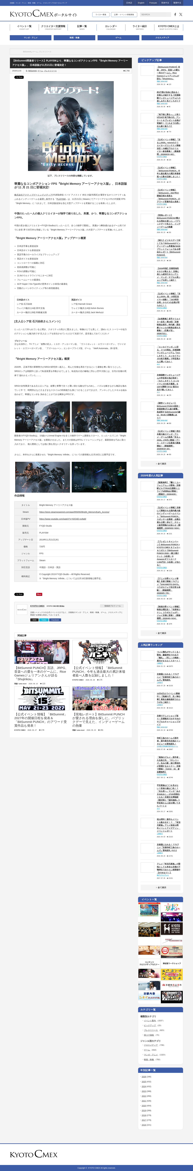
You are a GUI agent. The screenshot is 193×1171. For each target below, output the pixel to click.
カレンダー (111, 27)
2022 (144, 1096)
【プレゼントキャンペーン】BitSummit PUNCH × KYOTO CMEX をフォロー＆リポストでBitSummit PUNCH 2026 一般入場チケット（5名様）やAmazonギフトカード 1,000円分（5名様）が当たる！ (168, 553)
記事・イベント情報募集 (124, 15)
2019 (144, 1110)
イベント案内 (150, 1020)
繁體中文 (177, 3)
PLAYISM (61, 199)
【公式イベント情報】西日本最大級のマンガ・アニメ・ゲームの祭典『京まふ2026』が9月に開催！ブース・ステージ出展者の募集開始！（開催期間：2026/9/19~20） (168, 440)
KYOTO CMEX (37, 606)
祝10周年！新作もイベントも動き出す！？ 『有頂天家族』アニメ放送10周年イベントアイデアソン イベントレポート (168, 825)
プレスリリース (45, 52)
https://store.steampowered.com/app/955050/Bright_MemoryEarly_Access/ (74, 512)
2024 (144, 1086)
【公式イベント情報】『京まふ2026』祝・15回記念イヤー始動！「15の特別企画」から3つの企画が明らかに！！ (168, 300)
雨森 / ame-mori (162, 81)
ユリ (158, 364)
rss (173, 1154)
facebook (181, 1154)
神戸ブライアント (163, 875)
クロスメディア (162, 38)
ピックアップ (150, 1025)
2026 (144, 1077)
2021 (144, 1101)
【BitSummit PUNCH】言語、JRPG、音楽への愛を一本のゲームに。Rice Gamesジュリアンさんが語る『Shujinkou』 (168, 73)
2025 (144, 1082)
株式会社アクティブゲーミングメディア (33, 195)
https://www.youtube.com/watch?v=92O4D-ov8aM (62, 519)
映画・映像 (74, 38)
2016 (144, 1125)
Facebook (55, 620)
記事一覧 (82, 27)
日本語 (129, 3)
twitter (177, 1154)
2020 (144, 1106)
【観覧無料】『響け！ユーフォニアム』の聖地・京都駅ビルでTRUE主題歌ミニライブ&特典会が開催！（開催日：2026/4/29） (168, 488)
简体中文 (165, 3)
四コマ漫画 (149, 1035)
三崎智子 (160, 663)
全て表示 (160, 464)
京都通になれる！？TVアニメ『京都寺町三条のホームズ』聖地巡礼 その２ (168, 847)
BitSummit (27, 52)
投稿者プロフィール (112, 606)
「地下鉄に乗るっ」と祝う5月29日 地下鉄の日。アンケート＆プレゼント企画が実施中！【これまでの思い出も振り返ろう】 (168, 120)
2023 (144, 1091)
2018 (144, 1115)
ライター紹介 (140, 27)
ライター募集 (100, 15)
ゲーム (118, 38)
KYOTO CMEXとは (168, 27)
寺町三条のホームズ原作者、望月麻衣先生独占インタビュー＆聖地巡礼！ (168, 741)
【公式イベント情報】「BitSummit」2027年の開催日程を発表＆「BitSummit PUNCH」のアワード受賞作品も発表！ (168, 196)
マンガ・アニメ (31, 38)
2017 (144, 1120)
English (141, 3)
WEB (34, 620)
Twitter (43, 620)
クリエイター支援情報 (53, 27)
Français (153, 3)
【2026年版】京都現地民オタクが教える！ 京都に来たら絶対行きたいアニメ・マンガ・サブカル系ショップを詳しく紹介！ (168, 274)
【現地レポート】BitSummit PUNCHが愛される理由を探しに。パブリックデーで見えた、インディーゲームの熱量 (168, 221)
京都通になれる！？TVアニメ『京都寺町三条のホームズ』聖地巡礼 (168, 677)
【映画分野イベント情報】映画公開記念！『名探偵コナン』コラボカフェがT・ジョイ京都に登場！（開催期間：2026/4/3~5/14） (168, 612)
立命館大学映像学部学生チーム (167, 746)
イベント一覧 (24, 27)
